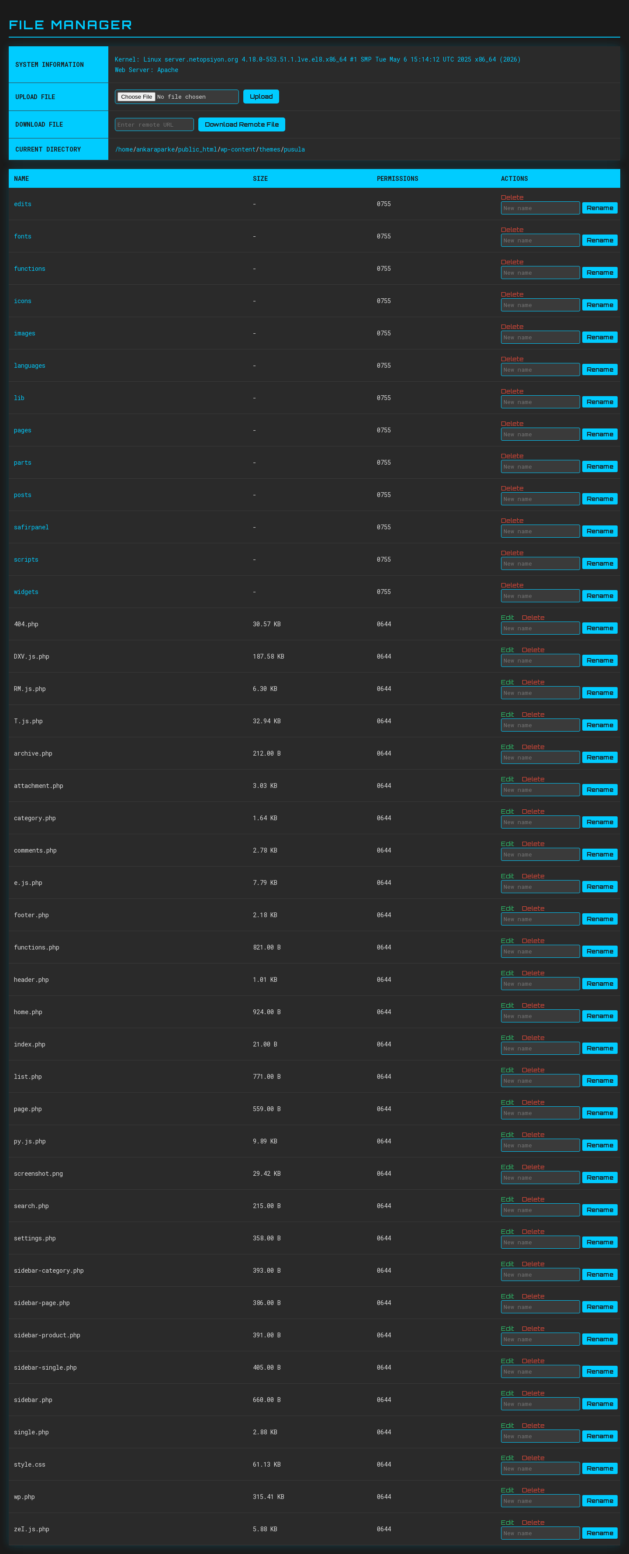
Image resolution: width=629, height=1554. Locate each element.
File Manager (71, 24)
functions (29, 268)
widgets (26, 591)
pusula (294, 149)
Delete (512, 197)
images (24, 333)
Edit (507, 617)
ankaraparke (155, 149)
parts (22, 462)
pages (22, 430)
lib (19, 398)
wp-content (238, 149)
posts (22, 494)
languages (29, 365)
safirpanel (31, 527)
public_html (197, 149)
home (125, 149)
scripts (26, 559)
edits (22, 204)
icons (22, 301)
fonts (22, 236)
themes (269, 149)
